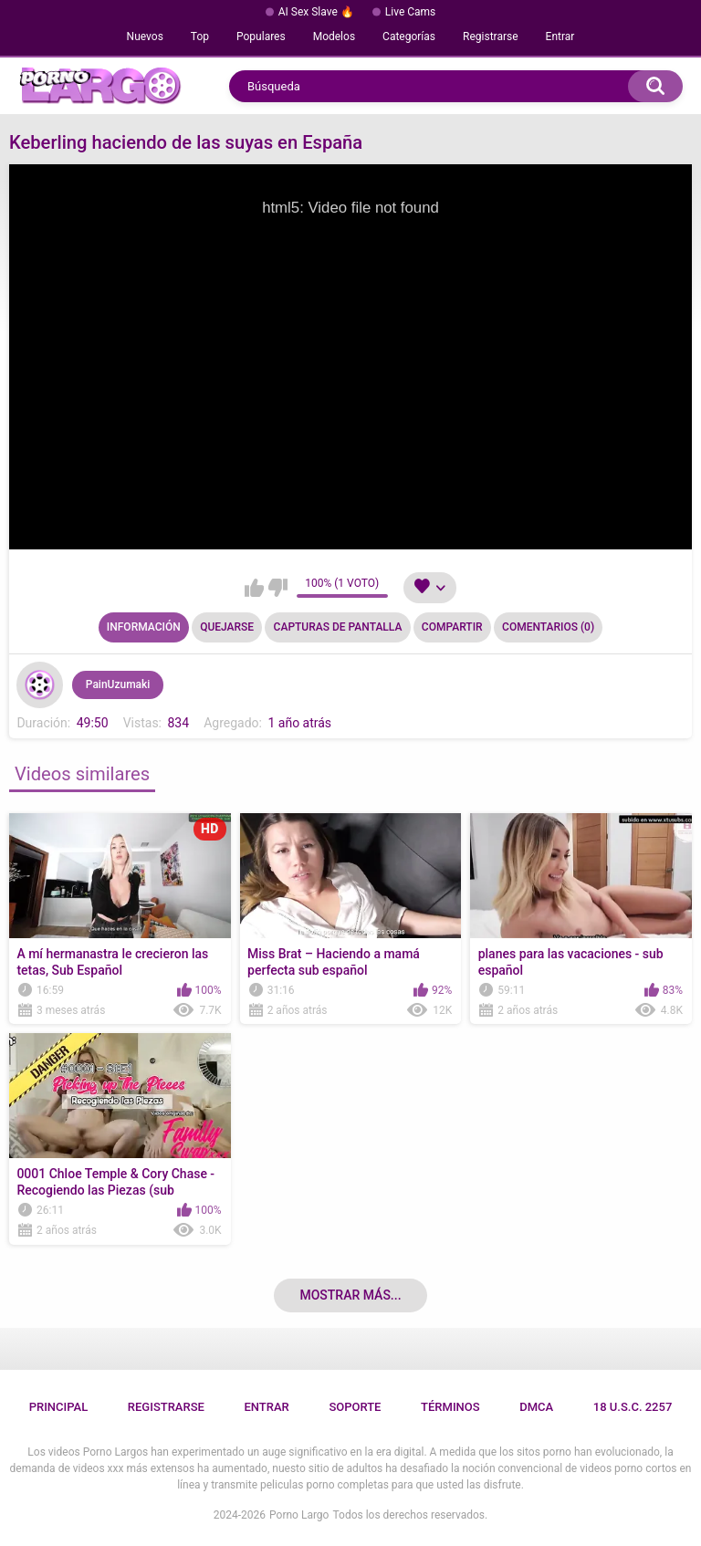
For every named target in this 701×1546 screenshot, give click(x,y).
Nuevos (145, 36)
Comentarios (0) (548, 627)
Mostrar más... (350, 1295)
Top (200, 36)
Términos (450, 1407)
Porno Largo (299, 1515)
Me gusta (254, 588)
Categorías (408, 36)
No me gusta (278, 588)
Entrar (560, 36)
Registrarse (490, 36)
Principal (59, 1407)
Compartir (452, 627)
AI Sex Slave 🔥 (316, 11)
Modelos (334, 36)
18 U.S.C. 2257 (633, 1407)
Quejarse (227, 627)
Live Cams (410, 11)
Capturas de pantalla (338, 627)
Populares (261, 36)
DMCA (536, 1407)
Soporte (355, 1407)
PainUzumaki (118, 684)
